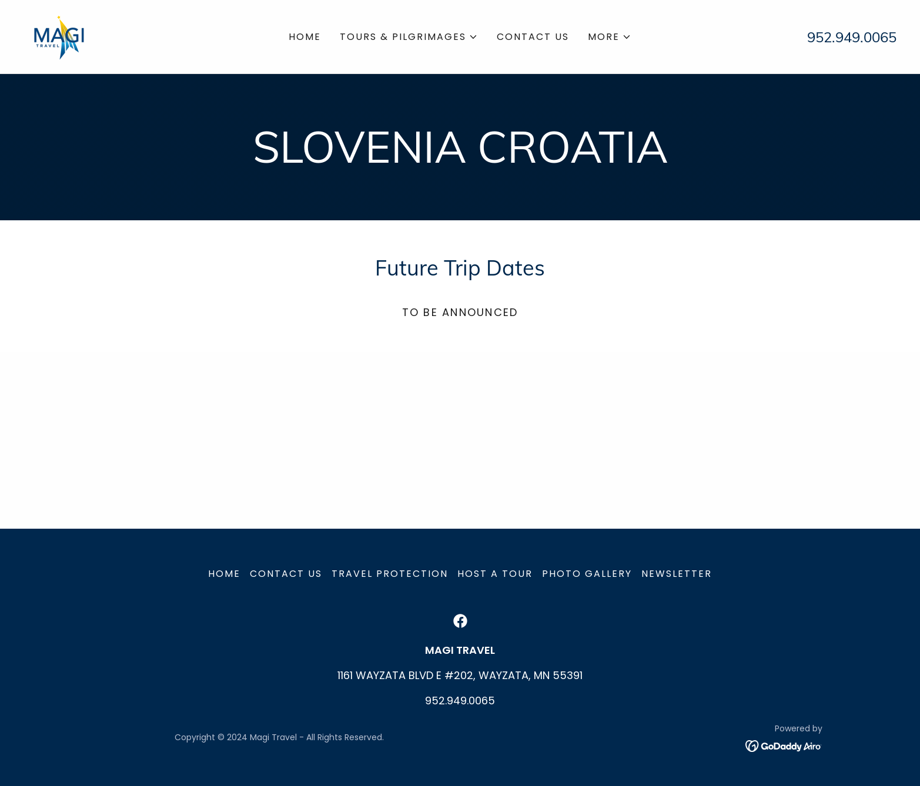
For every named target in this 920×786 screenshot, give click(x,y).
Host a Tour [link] (495, 573)
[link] (59, 35)
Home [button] (224, 573)
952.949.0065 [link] (851, 37)
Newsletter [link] (676, 573)
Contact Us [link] (533, 36)
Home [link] (305, 36)
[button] (409, 37)
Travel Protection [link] (390, 573)
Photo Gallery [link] (587, 573)
